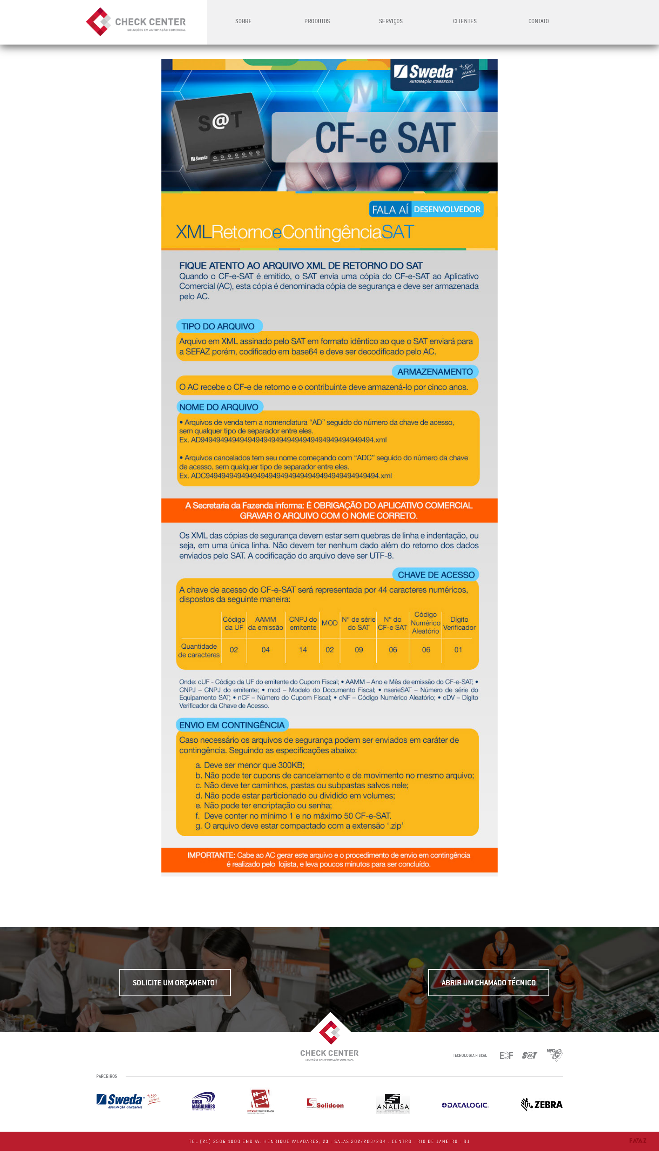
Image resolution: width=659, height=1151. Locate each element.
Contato (538, 21)
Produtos (317, 21)
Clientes (465, 21)
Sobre (243, 21)
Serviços (391, 21)
